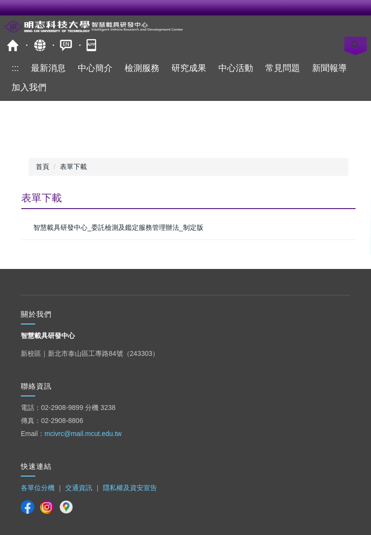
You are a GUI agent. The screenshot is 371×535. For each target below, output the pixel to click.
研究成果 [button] (188, 68)
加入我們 (29, 87)
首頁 (42, 166)
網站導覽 (39, 45)
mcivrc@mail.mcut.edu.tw (83, 433)
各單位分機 (38, 488)
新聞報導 (329, 68)
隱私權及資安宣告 (130, 488)
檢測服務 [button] (142, 68)
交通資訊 (78, 488)
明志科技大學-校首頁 (13, 45)
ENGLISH (66, 45)
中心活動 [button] (235, 68)
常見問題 (282, 68)
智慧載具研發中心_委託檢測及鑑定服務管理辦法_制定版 (118, 227)
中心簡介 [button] (95, 68)
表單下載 (73, 166)
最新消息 (48, 68)
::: (15, 68)
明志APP (92, 45)
